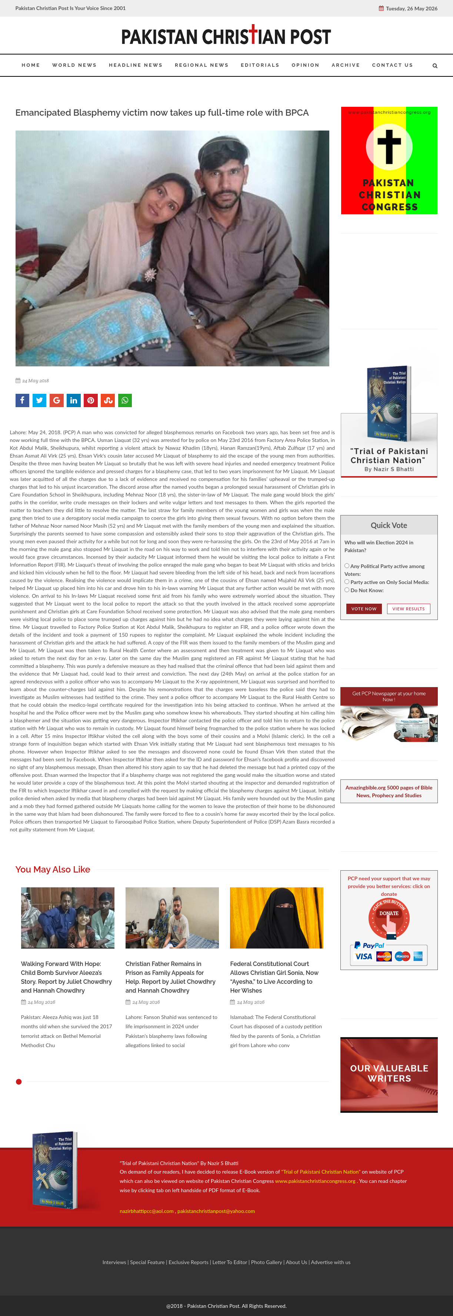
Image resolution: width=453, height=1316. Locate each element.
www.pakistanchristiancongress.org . (316, 1181)
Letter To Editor (230, 1262)
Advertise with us (331, 1262)
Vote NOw (364, 608)
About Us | (298, 1262)
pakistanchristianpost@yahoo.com (216, 1211)
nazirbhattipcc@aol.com (147, 1211)
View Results (409, 608)
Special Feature (148, 1262)
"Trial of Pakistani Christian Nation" (321, 1171)
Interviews (115, 1262)
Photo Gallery (266, 1262)
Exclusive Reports (189, 1262)
